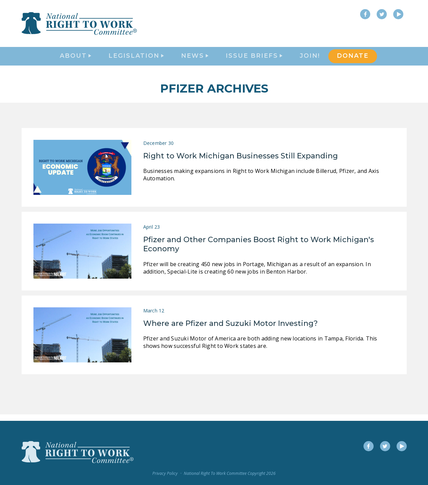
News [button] (194, 59)
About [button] (75, 59)
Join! (310, 59)
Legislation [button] (136, 59)
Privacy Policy (165, 473)
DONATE (353, 59)
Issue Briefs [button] (254, 59)
